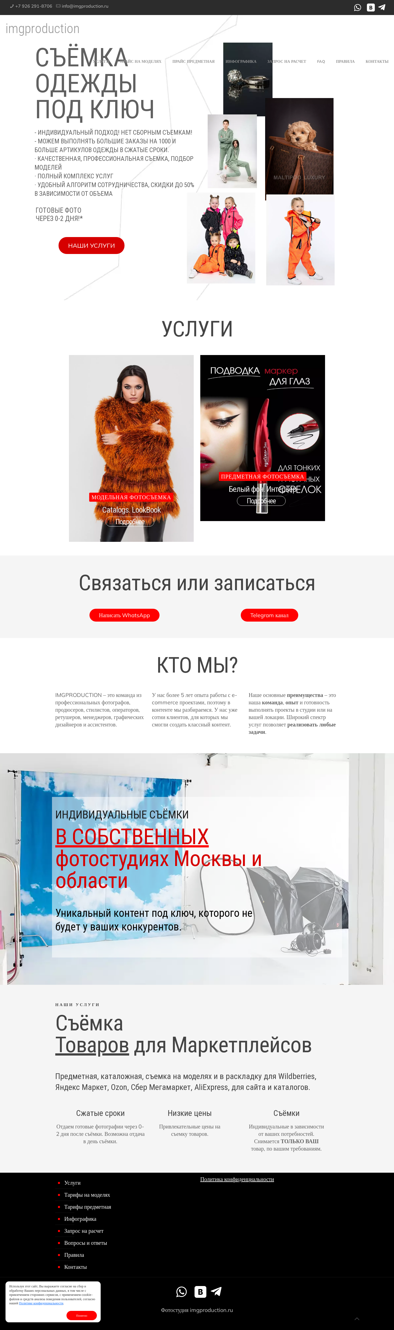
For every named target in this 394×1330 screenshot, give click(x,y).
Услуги (72, 1182)
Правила (74, 1254)
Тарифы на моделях (87, 1194)
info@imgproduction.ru (85, 6)
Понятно (81, 1315)
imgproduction (42, 28)
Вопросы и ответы (85, 1242)
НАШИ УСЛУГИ (91, 245)
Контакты (75, 1266)
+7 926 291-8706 (33, 6)
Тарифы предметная (87, 1206)
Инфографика (80, 1218)
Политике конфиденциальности (41, 1303)
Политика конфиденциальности (237, 1179)
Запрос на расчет (83, 1230)
